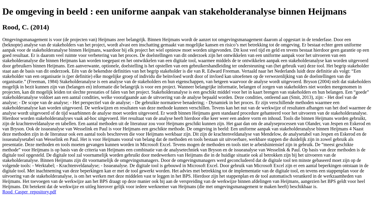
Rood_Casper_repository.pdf (29, 191)
